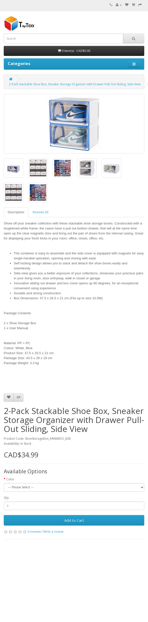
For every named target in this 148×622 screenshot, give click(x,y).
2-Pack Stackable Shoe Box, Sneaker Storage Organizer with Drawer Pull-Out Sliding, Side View (74, 84)
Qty (6, 498)
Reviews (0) (40, 212)
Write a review (53, 531)
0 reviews (34, 531)
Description (16, 212)
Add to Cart (74, 520)
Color (10, 479)
